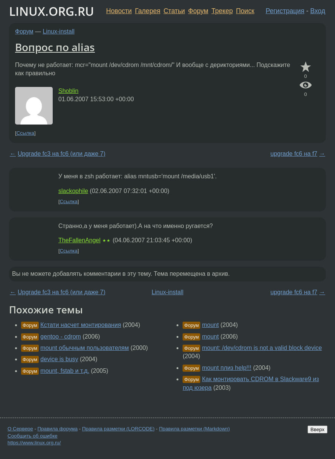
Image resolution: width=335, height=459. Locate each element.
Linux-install (59, 31)
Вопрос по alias (55, 47)
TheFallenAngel (79, 240)
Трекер (222, 11)
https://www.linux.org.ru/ (34, 442)
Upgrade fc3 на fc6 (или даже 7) (61, 153)
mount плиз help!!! (226, 368)
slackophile (73, 191)
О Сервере (20, 429)
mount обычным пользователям (84, 348)
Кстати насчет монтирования (80, 325)
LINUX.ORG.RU (51, 11)
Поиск (245, 11)
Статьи (174, 11)
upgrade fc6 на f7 (294, 153)
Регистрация (285, 11)
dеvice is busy (59, 359)
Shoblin (68, 91)
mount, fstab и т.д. (64, 371)
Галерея (147, 11)
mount (210, 325)
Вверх (317, 429)
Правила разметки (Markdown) (194, 429)
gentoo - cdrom (60, 336)
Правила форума (58, 429)
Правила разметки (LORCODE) (118, 429)
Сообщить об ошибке (33, 436)
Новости (119, 11)
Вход (317, 11)
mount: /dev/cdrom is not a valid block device (262, 348)
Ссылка (25, 133)
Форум (198, 11)
